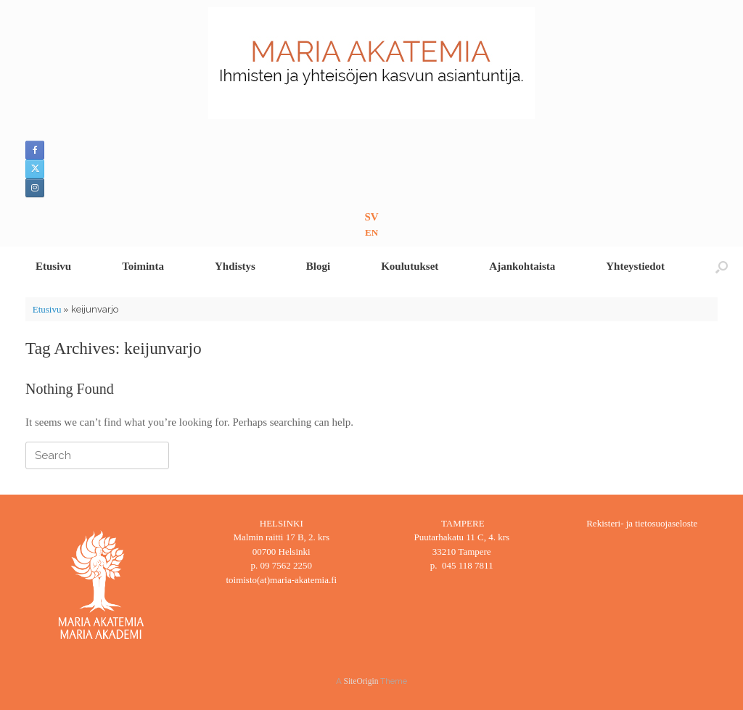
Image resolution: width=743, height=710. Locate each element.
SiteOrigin (361, 681)
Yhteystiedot (635, 266)
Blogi (318, 266)
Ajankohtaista (522, 266)
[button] (721, 266)
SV (371, 217)
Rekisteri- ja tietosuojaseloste (641, 523)
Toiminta (143, 266)
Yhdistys (235, 266)
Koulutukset (409, 266)
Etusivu (53, 266)
